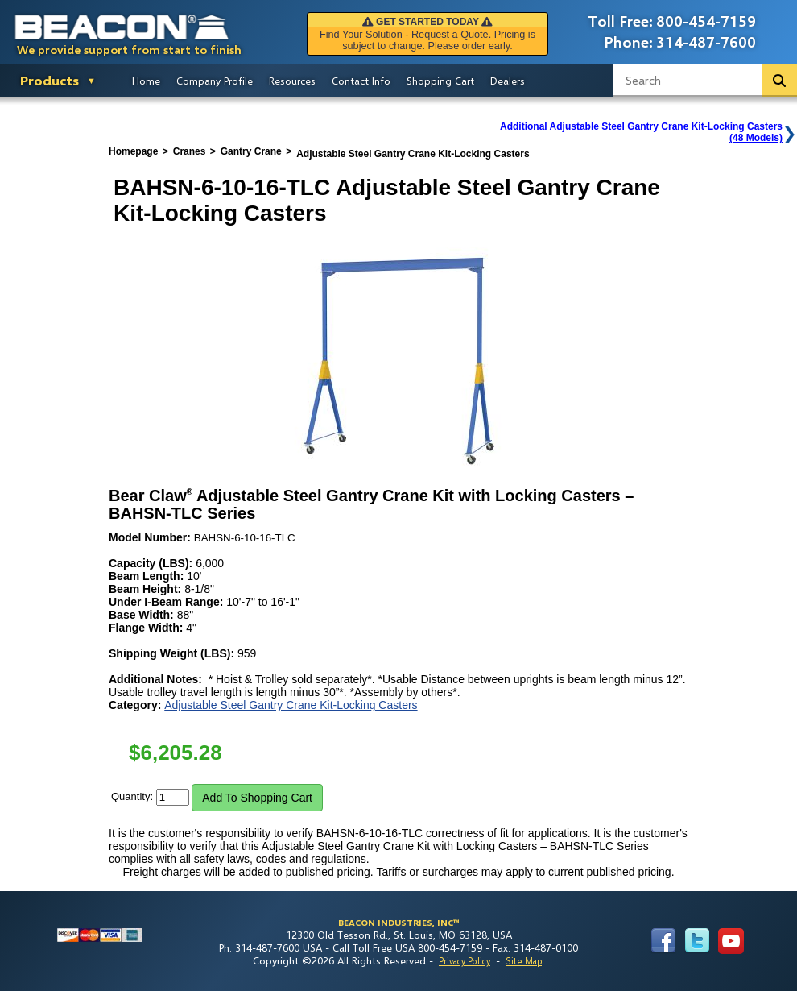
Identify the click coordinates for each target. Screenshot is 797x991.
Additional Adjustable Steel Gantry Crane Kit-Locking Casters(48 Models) (641, 132)
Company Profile (214, 80)
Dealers (507, 80)
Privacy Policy (464, 961)
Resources (292, 80)
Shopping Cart (440, 80)
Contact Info (361, 80)
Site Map (524, 961)
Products (49, 80)
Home (146, 80)
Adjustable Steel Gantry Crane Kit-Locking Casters (290, 705)
